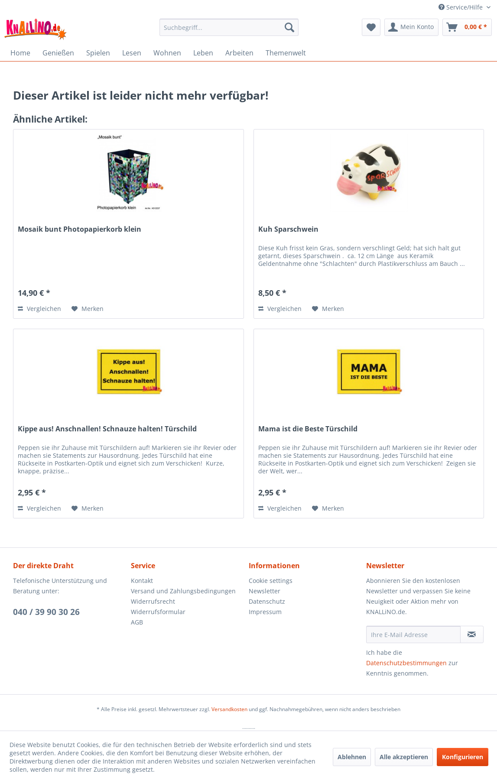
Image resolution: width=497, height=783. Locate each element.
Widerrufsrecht (153, 601)
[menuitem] (229, 27)
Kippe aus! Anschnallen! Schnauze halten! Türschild (107, 429)
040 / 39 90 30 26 (46, 612)
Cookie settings (270, 580)
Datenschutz (267, 601)
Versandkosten (229, 709)
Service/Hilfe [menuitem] (461, 7)
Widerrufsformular (158, 612)
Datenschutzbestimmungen (406, 663)
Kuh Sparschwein (288, 229)
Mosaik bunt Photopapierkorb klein (79, 229)
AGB (137, 622)
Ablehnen (352, 757)
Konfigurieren (462, 757)
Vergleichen (39, 308)
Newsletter (264, 591)
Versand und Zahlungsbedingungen (183, 591)
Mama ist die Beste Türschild (307, 429)
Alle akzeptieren (404, 757)
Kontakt (142, 580)
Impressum (265, 612)
